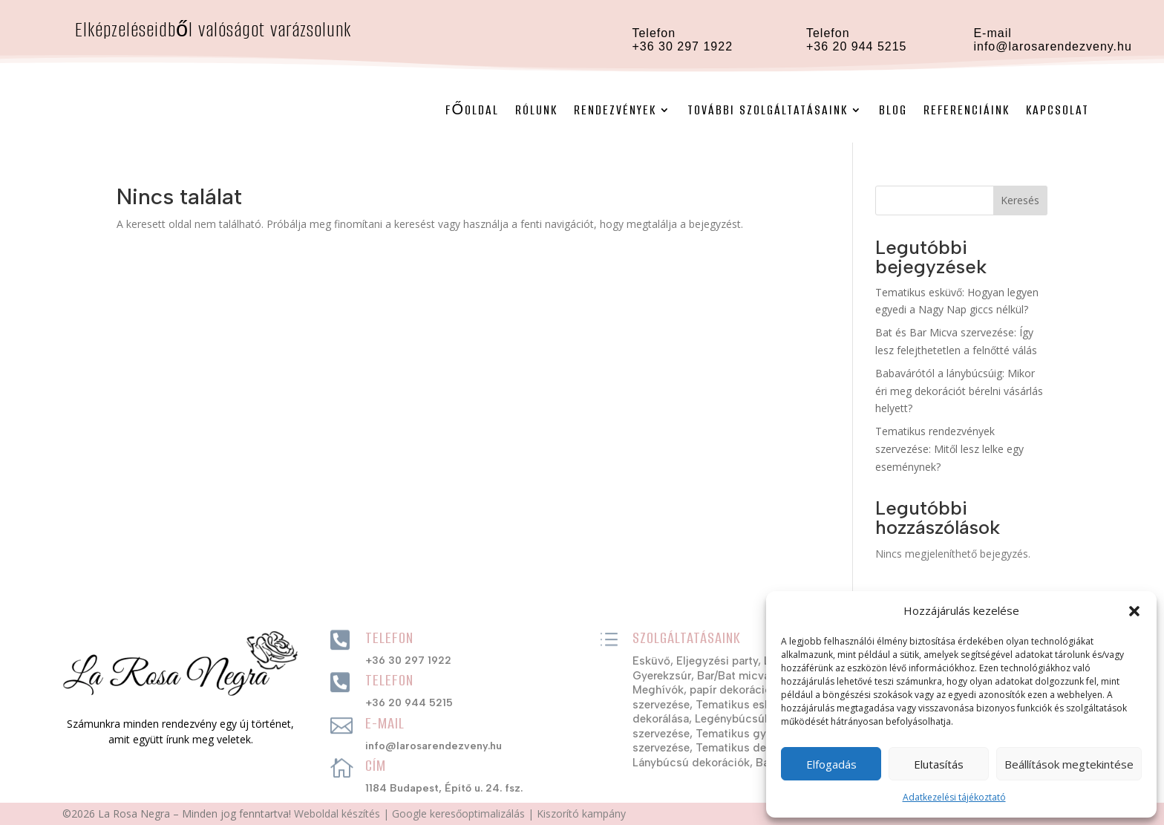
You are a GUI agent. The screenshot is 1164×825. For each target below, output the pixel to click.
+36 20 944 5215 (856, 46)
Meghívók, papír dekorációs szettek (725, 690)
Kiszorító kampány (581, 813)
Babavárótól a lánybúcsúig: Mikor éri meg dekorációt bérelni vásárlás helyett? (959, 391)
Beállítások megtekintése (1069, 764)
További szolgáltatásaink (767, 110)
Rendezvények (615, 110)
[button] (1134, 611)
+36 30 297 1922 (408, 660)
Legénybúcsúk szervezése (763, 718)
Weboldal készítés (337, 813)
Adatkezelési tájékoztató (954, 797)
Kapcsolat (1057, 110)
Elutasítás (939, 764)
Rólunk (536, 110)
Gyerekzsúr (661, 675)
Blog (893, 110)
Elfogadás (831, 764)
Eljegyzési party (717, 661)
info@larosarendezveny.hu (1052, 46)
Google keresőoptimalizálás (458, 813)
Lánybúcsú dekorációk (691, 762)
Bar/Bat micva (733, 675)
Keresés (1020, 200)
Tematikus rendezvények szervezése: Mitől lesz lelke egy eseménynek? (949, 449)
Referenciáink (966, 110)
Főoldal (472, 110)
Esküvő (651, 661)
